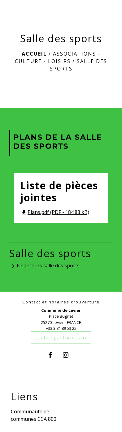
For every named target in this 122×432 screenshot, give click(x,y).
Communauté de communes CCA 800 (33, 415)
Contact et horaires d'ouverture (61, 302)
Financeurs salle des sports (44, 266)
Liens (24, 396)
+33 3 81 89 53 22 (61, 328)
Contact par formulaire (61, 337)
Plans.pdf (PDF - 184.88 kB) (54, 212)
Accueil (34, 53)
